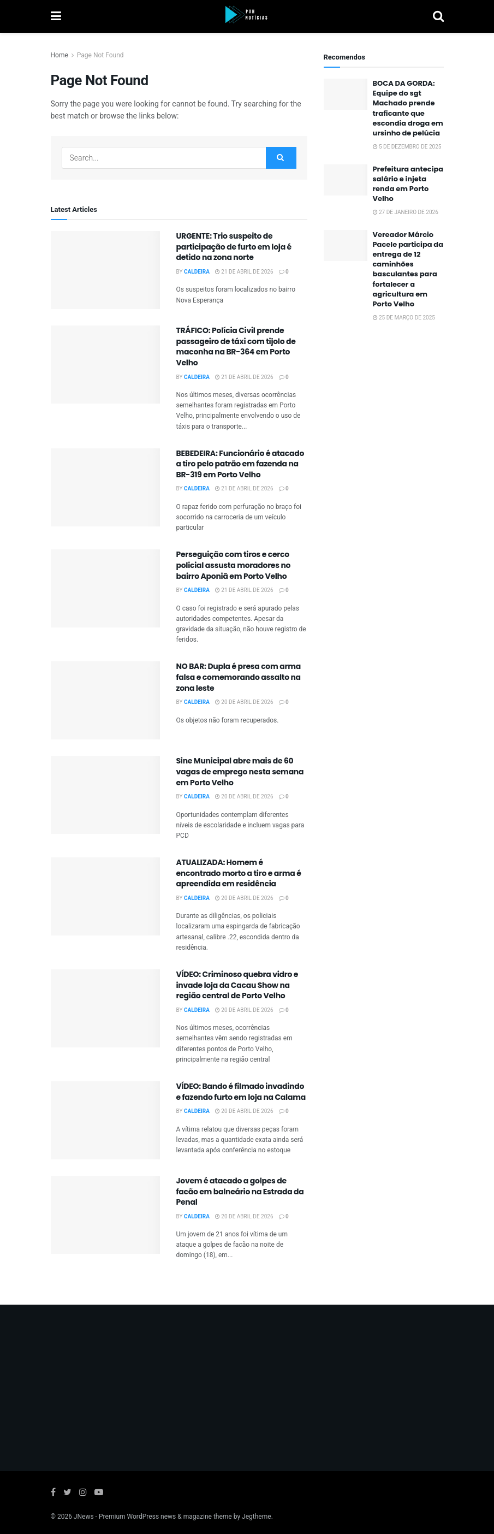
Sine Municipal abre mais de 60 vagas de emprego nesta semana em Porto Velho (240, 771)
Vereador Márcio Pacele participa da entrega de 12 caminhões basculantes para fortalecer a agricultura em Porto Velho (408, 269)
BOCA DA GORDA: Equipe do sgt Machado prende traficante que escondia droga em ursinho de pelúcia (408, 108)
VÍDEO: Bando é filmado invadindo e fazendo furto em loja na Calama (241, 1092)
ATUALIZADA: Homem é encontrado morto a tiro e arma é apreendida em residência (238, 873)
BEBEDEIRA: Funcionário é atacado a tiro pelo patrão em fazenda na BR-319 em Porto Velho (240, 464)
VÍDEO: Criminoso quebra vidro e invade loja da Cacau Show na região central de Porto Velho (237, 985)
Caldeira (197, 272)
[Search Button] (281, 158)
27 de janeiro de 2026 (405, 212)
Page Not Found (100, 55)
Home (59, 55)
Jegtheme (256, 1516)
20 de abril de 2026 (244, 702)
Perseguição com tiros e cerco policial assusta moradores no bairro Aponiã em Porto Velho (233, 565)
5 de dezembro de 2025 (407, 147)
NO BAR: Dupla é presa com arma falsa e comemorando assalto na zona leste (238, 677)
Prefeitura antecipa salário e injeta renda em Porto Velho (408, 184)
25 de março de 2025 (404, 318)
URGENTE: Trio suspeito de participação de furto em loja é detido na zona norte (233, 246)
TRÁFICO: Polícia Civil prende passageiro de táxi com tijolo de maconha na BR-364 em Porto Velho (236, 346)
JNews (84, 1516)
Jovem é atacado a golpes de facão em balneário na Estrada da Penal (240, 1191)
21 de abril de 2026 (244, 272)
